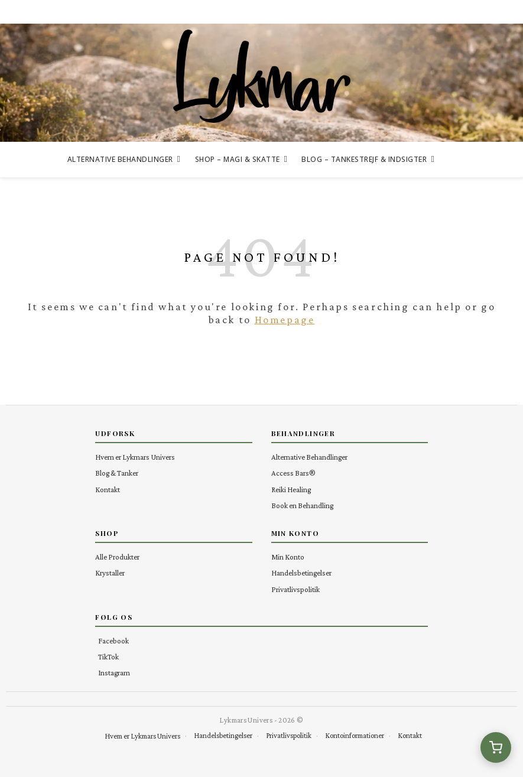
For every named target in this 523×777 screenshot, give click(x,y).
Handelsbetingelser (301, 572)
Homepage (285, 320)
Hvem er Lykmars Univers (135, 457)
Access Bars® (293, 473)
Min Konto (287, 556)
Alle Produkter (117, 556)
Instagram (114, 672)
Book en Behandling (302, 505)
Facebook (113, 640)
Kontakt (107, 489)
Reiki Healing (291, 489)
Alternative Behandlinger (120, 159)
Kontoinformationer (354, 736)
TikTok (108, 656)
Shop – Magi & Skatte (237, 159)
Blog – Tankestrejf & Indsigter (364, 159)
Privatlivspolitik (295, 589)
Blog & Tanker (116, 473)
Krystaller (110, 572)
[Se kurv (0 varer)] (495, 747)
